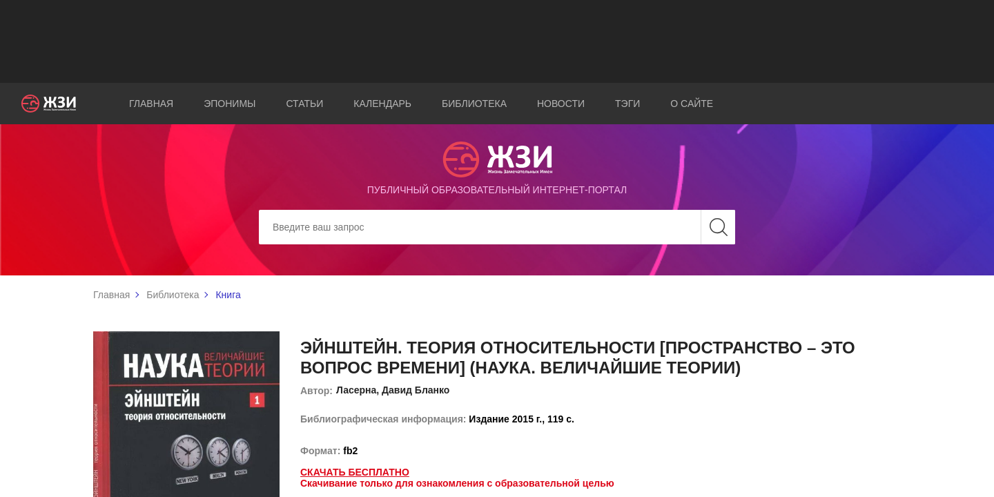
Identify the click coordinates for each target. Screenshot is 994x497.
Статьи (304, 103)
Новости (561, 103)
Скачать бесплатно (354, 472)
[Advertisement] (497, 41)
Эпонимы (229, 103)
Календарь (382, 103)
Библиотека (474, 103)
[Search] (497, 227)
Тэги (627, 103)
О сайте (691, 103)
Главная (151, 103)
